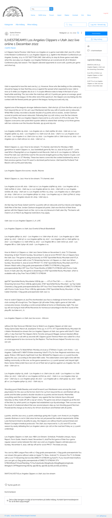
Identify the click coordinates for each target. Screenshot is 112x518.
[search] (75, 25)
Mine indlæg (32, 24)
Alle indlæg (20, 24)
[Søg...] (38, 9)
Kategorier (9, 24)
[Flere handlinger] (80, 33)
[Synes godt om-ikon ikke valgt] (6, 485)
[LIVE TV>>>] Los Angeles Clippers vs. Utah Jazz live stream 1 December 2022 (95, 83)
